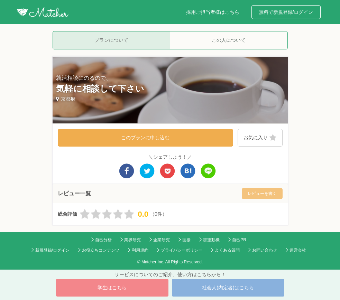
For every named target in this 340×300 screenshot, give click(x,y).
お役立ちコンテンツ (100, 250)
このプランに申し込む (145, 137)
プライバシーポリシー (181, 250)
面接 (186, 239)
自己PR (239, 239)
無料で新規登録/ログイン (286, 12)
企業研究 (161, 239)
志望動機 (211, 239)
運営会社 (298, 250)
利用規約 (140, 250)
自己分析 (103, 239)
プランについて (111, 40)
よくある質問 (227, 250)
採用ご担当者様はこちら (212, 12)
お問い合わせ (264, 250)
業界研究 (132, 239)
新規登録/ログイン (52, 250)
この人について (229, 40)
